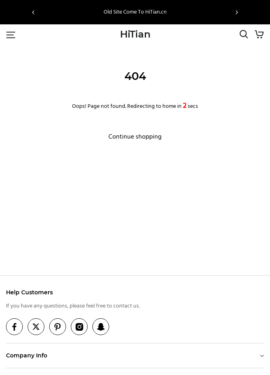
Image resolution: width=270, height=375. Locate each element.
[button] (33, 12)
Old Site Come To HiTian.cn (135, 12)
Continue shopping (135, 137)
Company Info (26, 355)
